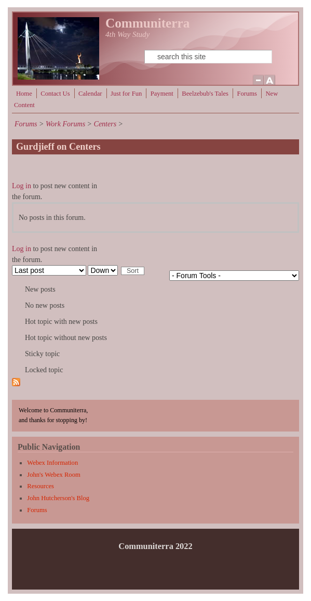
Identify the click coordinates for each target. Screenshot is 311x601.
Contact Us (55, 93)
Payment (162, 93)
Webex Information (52, 462)
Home (24, 93)
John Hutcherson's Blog (58, 498)
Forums (247, 93)
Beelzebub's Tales (205, 93)
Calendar (90, 93)
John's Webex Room (53, 474)
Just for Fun (126, 93)
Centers (105, 124)
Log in (21, 186)
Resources (40, 486)
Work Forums (65, 124)
